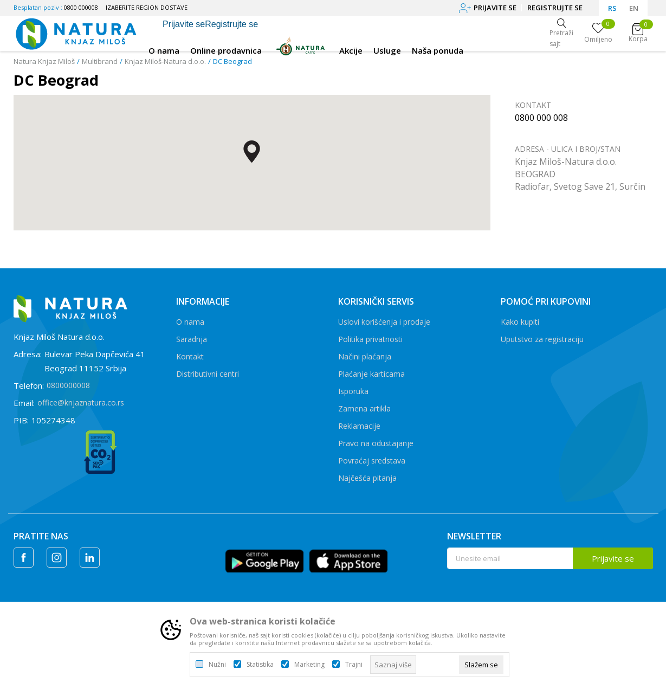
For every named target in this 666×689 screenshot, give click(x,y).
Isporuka (353, 391)
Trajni (354, 664)
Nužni (217, 664)
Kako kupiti (520, 322)
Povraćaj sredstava (371, 460)
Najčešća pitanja (367, 478)
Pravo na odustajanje (375, 443)
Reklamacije (359, 426)
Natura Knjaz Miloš (44, 61)
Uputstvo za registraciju (542, 339)
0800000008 (68, 385)
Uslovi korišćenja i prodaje (384, 322)
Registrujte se (555, 7)
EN (633, 8)
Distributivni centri (207, 374)
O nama (190, 322)
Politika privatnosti (370, 339)
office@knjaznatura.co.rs (80, 402)
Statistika (260, 664)
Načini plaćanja (364, 356)
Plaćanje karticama (371, 374)
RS (612, 8)
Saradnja (191, 339)
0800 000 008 (541, 118)
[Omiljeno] (598, 33)
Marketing (309, 664)
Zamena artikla (364, 408)
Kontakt (190, 356)
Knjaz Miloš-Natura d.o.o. (165, 61)
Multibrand (100, 61)
